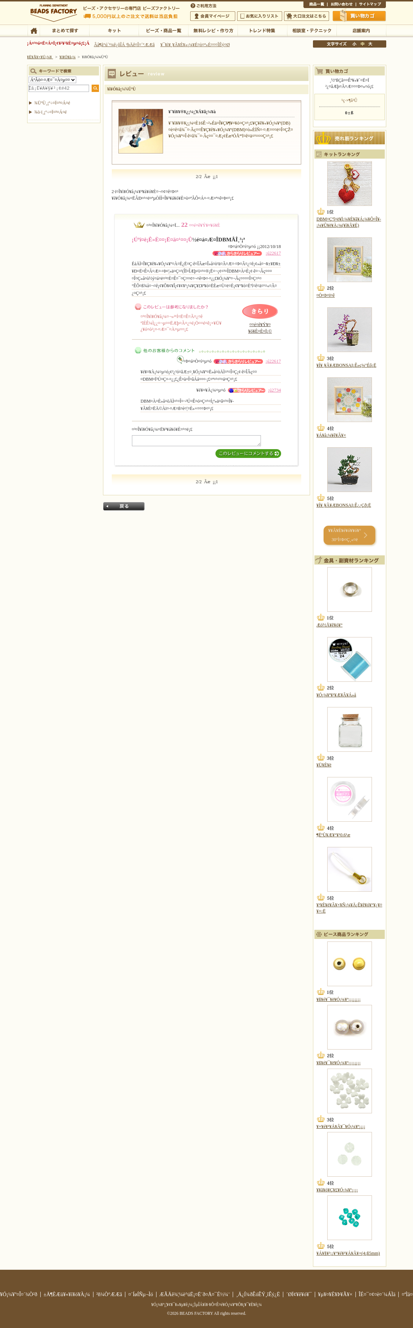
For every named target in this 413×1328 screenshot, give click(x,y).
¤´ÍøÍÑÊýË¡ (204, 5)
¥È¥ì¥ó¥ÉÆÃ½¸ (262, 30)
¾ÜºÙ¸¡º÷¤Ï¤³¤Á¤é (52, 103)
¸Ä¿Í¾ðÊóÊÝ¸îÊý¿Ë (258, 1294)
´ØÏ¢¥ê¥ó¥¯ (299, 1294)
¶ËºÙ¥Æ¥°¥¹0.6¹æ (333, 834)
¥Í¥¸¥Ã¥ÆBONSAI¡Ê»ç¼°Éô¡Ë (346, 365)
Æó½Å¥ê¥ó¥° (330, 625)
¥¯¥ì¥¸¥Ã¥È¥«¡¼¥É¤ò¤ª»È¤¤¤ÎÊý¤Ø (195, 44)
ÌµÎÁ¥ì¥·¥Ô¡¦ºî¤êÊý (212, 30)
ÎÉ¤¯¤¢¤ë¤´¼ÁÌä (377, 1294)
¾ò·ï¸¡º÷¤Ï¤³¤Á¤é (50, 112)
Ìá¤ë (124, 506)
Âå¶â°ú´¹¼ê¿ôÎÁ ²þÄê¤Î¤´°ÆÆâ (124, 44)
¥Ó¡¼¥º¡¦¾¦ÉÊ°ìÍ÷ (163, 30)
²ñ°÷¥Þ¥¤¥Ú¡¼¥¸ (212, 16)
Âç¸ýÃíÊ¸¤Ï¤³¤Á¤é (306, 16)
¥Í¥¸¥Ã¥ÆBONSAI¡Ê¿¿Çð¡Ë (344, 505)
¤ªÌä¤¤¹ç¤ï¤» (341, 5)
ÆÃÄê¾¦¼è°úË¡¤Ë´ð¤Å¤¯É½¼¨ (194, 1294)
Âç (370, 44)
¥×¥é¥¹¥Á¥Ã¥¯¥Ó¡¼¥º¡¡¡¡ (341, 1126)
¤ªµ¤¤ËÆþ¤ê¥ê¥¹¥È (259, 16)
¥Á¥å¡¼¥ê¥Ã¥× (331, 435)
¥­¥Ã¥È (113, 30)
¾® (355, 44)
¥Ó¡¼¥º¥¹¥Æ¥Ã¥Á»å (336, 695)
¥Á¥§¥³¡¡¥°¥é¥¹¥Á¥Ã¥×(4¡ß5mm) (348, 1253)
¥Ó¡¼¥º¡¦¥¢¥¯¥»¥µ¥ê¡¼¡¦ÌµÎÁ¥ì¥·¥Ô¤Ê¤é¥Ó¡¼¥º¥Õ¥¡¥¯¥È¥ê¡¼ (206, 1304)
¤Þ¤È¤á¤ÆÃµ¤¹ (64, 30)
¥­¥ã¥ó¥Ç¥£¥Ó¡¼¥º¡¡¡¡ (337, 1189)
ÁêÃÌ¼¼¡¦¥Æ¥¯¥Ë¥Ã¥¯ (311, 30)
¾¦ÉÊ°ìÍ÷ (315, 5)
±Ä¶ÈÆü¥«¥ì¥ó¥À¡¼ (67, 1294)
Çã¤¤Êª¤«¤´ (359, 16)
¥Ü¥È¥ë (324, 764)
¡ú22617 (273, 253)
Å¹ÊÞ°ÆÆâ (361, 30)
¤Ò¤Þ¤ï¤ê (326, 295)
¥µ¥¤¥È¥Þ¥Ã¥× (371, 5)
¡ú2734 (274, 390)
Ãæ (362, 44)
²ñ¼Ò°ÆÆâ (109, 1294)
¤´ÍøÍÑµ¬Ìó (140, 1294)
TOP (33, 30)
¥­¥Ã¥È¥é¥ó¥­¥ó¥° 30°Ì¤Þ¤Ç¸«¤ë (344, 535)
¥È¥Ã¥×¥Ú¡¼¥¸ (40, 57)
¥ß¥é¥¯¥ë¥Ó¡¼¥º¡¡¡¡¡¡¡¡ (339, 999)
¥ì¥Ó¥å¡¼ (67, 57)
